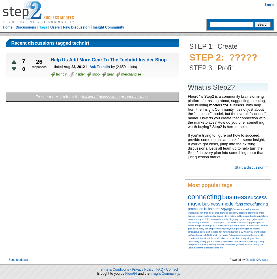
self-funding (212, 232)
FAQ (159, 269)
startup (218, 241)
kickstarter (212, 209)
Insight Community (108, 27)
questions (228, 241)
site (221, 247)
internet (256, 209)
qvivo (212, 225)
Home (7, 27)
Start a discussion (250, 167)
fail (261, 244)
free (206, 213)
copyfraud (230, 228)
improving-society (207, 244)
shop (257, 238)
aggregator (251, 219)
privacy (240, 228)
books (253, 216)
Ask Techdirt (99, 67)
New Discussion (76, 27)
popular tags (137, 97)
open (247, 216)
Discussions (26, 27)
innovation (230, 216)
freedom (211, 219)
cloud (216, 247)
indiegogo (205, 241)
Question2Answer (257, 259)
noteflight (207, 235)
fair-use (192, 216)
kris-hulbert (204, 238)
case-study (198, 228)
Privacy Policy (143, 269)
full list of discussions (101, 97)
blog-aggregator (237, 219)
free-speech (220, 222)
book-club (214, 213)
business (234, 197)
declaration (232, 222)
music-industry (242, 209)
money (199, 213)
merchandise (131, 74)
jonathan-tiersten (250, 235)
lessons (192, 213)
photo (232, 238)
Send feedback (18, 259)
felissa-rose (235, 235)
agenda (248, 228)
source (248, 244)
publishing (262, 216)
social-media (202, 216)
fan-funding (225, 232)
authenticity (222, 219)
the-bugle (209, 228)
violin (215, 235)
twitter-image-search (198, 225)
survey (261, 241)
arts (212, 241)
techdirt (61, 74)
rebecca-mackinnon (250, 225)
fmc (238, 238)
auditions (204, 222)
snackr (264, 225)
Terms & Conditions (114, 269)
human (234, 232)
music (194, 204)
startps (235, 225)
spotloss (262, 219)
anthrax (192, 235)
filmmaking (193, 222)
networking (193, 241)
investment (242, 241)
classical (208, 247)
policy (213, 216)
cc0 (211, 222)
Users (55, 27)
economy (233, 213)
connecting (204, 197)
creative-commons (248, 213)
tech (204, 219)
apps (225, 235)
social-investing (224, 225)
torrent (262, 232)
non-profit (193, 244)
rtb (235, 241)
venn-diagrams (195, 247)
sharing (253, 241)
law (220, 235)
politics (240, 216)
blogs (199, 235)
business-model (218, 203)
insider (220, 244)
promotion (195, 209)
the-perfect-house (220, 238)
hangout (245, 238)
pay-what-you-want (249, 232)
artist (261, 213)
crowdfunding (256, 204)
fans (239, 204)
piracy (256, 244)
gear (252, 238)
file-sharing (244, 222)
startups (224, 213)
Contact (172, 269)
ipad (190, 228)
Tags (43, 27)
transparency (194, 219)
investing (220, 228)
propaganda (257, 222)
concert (220, 216)
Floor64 (131, 274)
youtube (240, 244)
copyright (227, 209)
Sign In (269, 4)
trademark (230, 244)
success (257, 197)
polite (202, 232)
